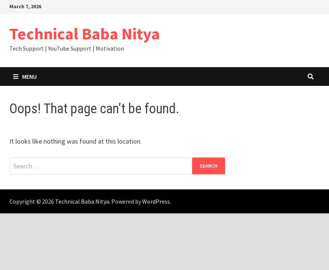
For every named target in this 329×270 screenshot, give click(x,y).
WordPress (156, 201)
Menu (25, 76)
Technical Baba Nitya (84, 33)
